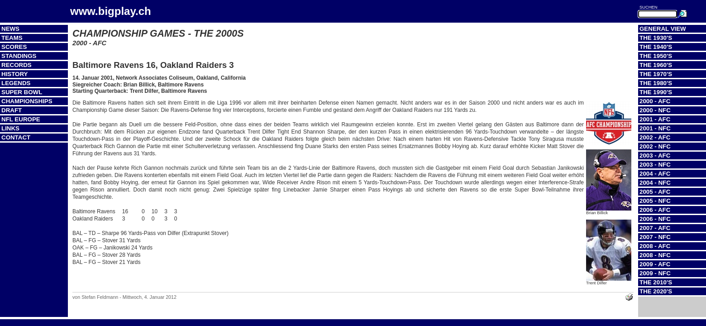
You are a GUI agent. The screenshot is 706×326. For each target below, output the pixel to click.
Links (10, 128)
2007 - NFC (655, 237)
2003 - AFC (654, 155)
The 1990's (655, 92)
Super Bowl (21, 92)
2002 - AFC (654, 137)
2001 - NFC (655, 128)
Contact (15, 137)
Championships (26, 101)
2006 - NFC (655, 219)
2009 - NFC (655, 273)
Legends (15, 83)
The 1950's (655, 56)
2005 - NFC (655, 200)
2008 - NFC (655, 255)
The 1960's (655, 65)
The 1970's (655, 74)
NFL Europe (20, 119)
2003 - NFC (655, 164)
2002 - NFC (655, 146)
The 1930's (655, 37)
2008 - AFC (654, 246)
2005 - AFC (654, 191)
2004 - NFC (655, 182)
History (14, 74)
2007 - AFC (654, 228)
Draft (11, 110)
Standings (19, 56)
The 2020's (655, 291)
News (10, 28)
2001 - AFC (654, 119)
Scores (14, 46)
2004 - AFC (654, 173)
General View (662, 28)
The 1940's (655, 46)
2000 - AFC (654, 101)
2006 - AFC (654, 209)
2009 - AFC (654, 264)
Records (16, 65)
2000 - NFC (655, 110)
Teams (12, 37)
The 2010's (655, 282)
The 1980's (655, 83)
